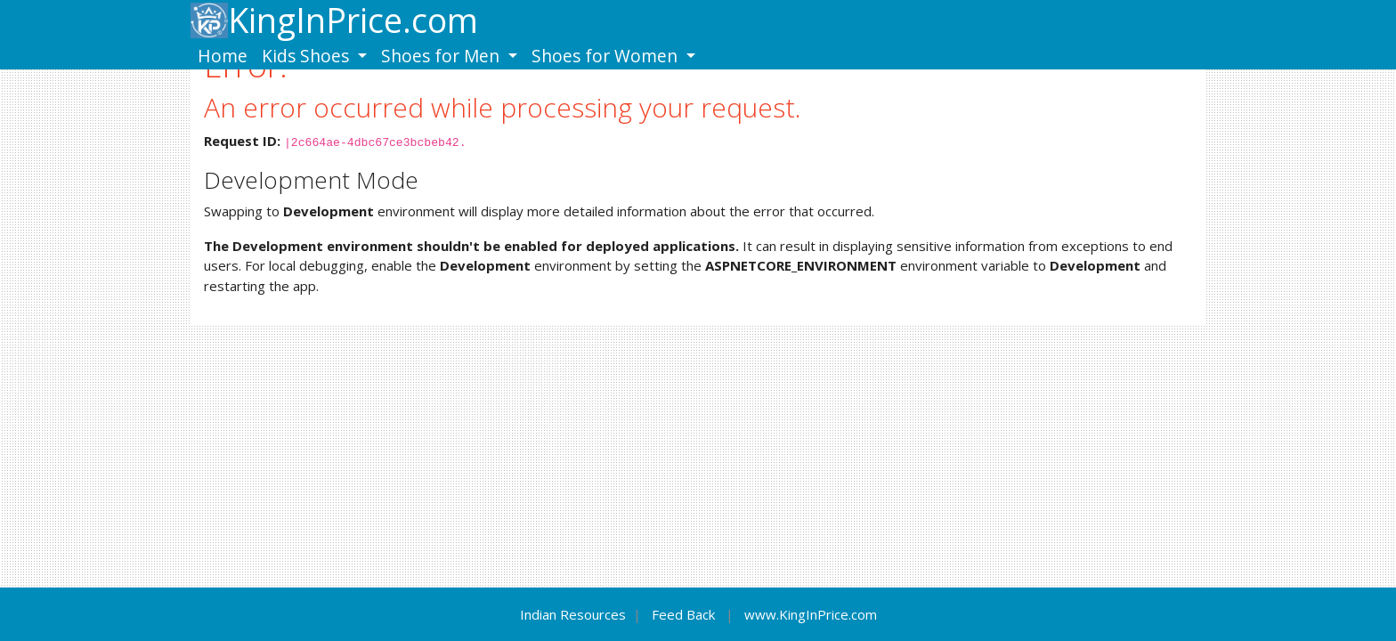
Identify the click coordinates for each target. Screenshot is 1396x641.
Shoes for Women (607, 56)
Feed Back (683, 614)
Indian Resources (573, 614)
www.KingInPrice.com (810, 614)
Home (223, 56)
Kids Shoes (307, 56)
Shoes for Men (442, 56)
